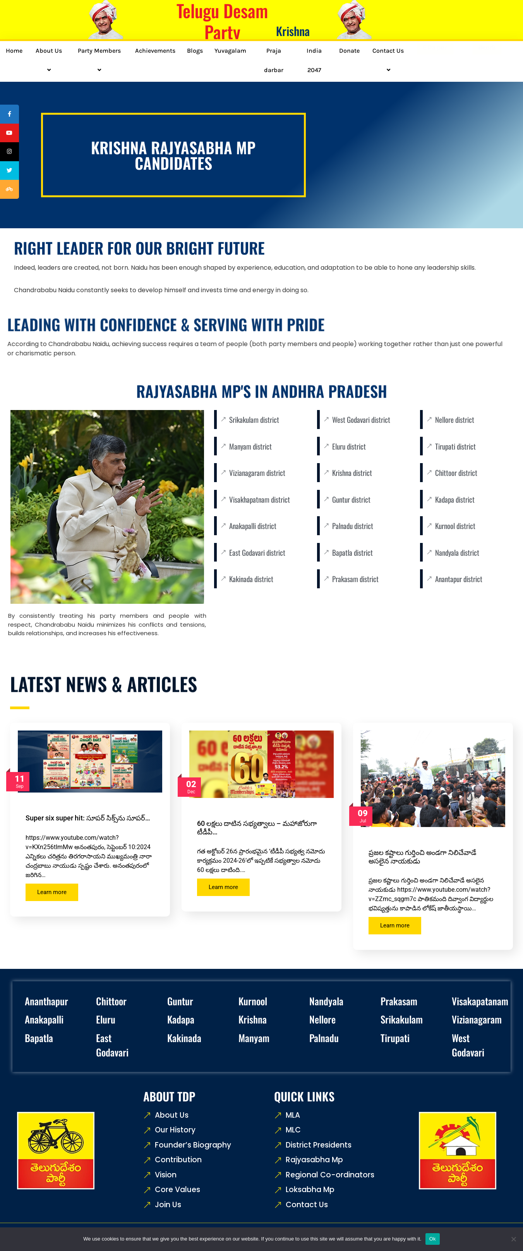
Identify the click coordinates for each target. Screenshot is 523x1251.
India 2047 (314, 60)
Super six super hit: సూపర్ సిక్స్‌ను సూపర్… (88, 818)
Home (14, 50)
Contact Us (389, 60)
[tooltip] (10, 115)
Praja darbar (273, 60)
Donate (349, 50)
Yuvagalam (230, 50)
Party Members (100, 60)
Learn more (52, 892)
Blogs (195, 50)
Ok (432, 1239)
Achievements (155, 50)
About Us (50, 60)
